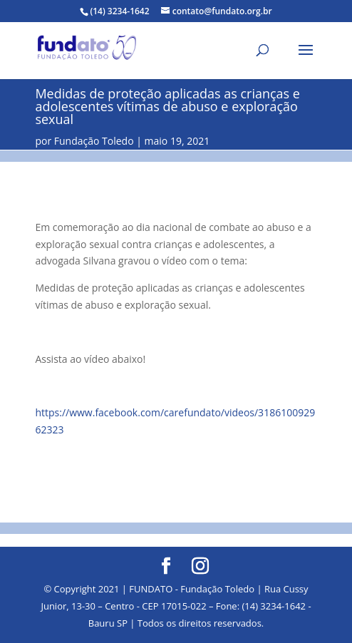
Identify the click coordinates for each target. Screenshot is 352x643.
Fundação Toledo (94, 141)
